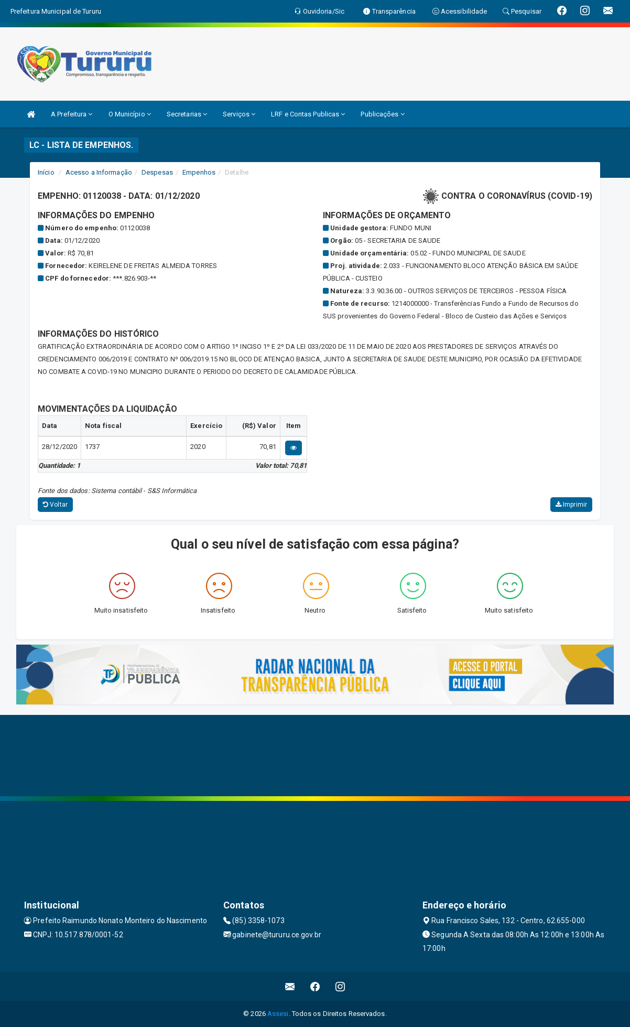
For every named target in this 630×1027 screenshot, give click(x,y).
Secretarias (187, 114)
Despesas (157, 172)
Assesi (278, 1014)
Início (46, 172)
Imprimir (571, 504)
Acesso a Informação (99, 172)
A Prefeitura (71, 114)
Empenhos (198, 172)
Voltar (55, 504)
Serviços (239, 114)
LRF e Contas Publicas (308, 114)
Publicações (382, 114)
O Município (129, 114)
